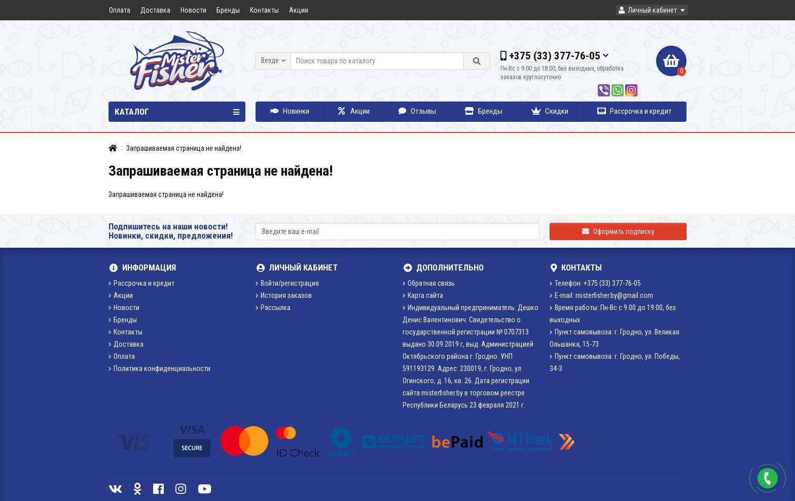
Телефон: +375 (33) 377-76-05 (595, 283)
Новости (193, 10)
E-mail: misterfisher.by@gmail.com (601, 295)
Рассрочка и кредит (634, 111)
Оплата (119, 10)
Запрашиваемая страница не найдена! (183, 148)
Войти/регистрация (287, 283)
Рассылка (273, 308)
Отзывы (417, 111)
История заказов (284, 295)
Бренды (228, 10)
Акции (298, 10)
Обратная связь (429, 283)
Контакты (264, 10)
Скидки (549, 111)
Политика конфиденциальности (159, 368)
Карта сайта (423, 295)
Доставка (155, 10)
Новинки (289, 111)
